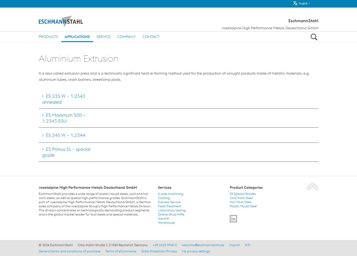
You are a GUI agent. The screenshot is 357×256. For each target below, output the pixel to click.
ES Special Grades (243, 194)
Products (48, 36)
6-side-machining (170, 194)
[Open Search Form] (313, 37)
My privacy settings (196, 251)
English (300, 3)
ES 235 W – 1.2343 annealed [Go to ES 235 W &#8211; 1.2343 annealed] (63, 99)
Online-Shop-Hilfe (171, 214)
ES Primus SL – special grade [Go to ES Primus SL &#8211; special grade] (66, 152)
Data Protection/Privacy (159, 251)
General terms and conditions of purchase (69, 251)
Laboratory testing (172, 210)
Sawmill (163, 218)
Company (126, 36)
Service (104, 36)
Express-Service (169, 202)
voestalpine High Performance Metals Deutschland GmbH (270, 28)
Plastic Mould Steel (243, 206)
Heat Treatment (169, 206)
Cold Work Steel (241, 198)
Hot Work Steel (241, 202)
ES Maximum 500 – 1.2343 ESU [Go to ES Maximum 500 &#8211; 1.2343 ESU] (64, 118)
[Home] (70, 21)
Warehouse (166, 223)
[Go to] (233, 218)
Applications (77, 36)
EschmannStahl (303, 21)
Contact (151, 36)
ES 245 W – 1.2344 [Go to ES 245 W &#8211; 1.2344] (65, 135)
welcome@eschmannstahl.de (203, 245)
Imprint (234, 245)
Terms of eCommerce (120, 251)
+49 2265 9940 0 (165, 245)
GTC (248, 245)
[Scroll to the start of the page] (313, 186)
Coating (164, 198)
